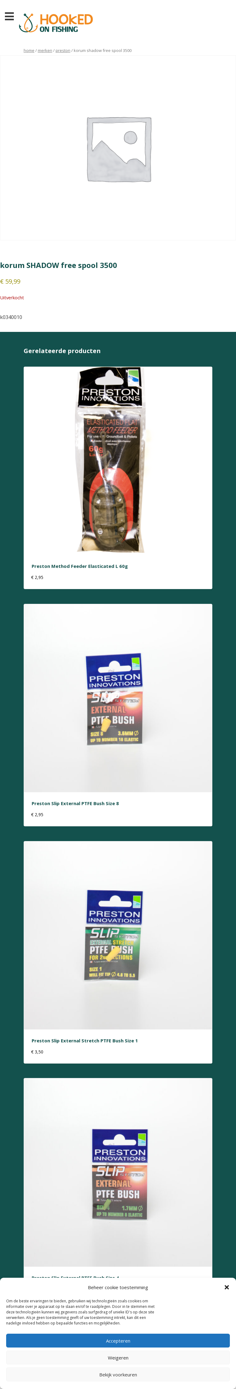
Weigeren (118, 1358)
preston (63, 50)
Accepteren (118, 1341)
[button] (227, 1287)
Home (29, 50)
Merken (45, 50)
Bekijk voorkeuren (118, 1374)
